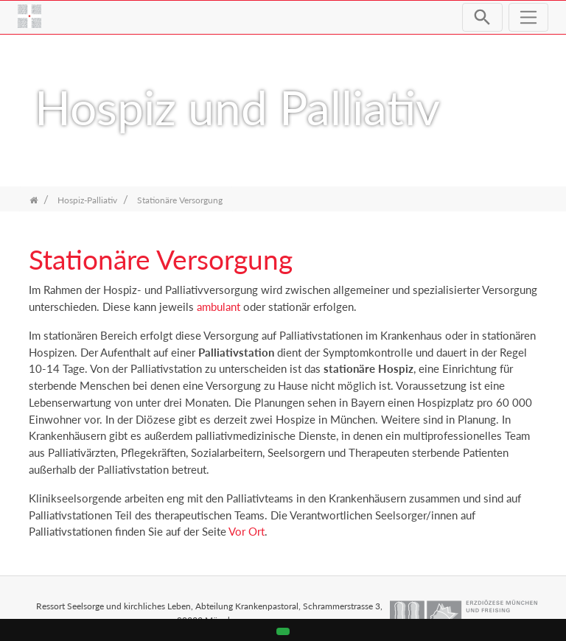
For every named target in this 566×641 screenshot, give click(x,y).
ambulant (220, 306)
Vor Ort (246, 531)
